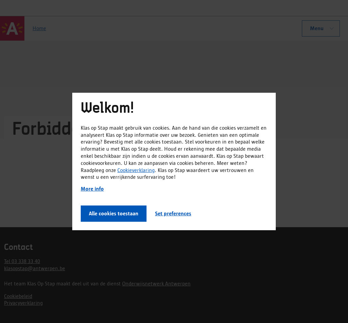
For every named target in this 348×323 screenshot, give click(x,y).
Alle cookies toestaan (113, 213)
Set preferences (173, 213)
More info (92, 189)
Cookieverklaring (136, 170)
